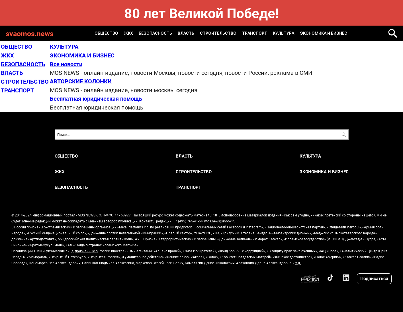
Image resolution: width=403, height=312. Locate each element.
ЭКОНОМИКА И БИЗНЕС (323, 33)
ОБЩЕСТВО (107, 33)
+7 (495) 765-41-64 (188, 220)
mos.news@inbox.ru (220, 220)
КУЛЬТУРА (283, 33)
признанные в (86, 249)
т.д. (298, 261)
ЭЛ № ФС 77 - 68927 (115, 214)
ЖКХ (129, 33)
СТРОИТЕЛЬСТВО (218, 33)
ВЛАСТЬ (186, 33)
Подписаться (374, 277)
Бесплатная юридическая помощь (96, 97)
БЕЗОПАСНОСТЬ (155, 33)
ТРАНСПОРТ (254, 33)
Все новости (66, 63)
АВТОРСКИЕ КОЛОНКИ (81, 80)
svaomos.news (30, 33)
